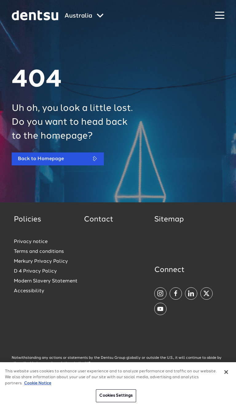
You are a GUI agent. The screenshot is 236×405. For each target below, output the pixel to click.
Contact (98, 219)
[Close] (226, 373)
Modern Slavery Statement (45, 281)
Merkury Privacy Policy (41, 261)
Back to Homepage (58, 158)
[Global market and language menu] (84, 16)
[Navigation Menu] (219, 15)
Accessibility (29, 291)
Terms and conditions (39, 251)
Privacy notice (31, 241)
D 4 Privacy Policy (35, 271)
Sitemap (169, 219)
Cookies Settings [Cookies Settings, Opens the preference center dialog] (115, 397)
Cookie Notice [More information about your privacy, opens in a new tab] (37, 384)
